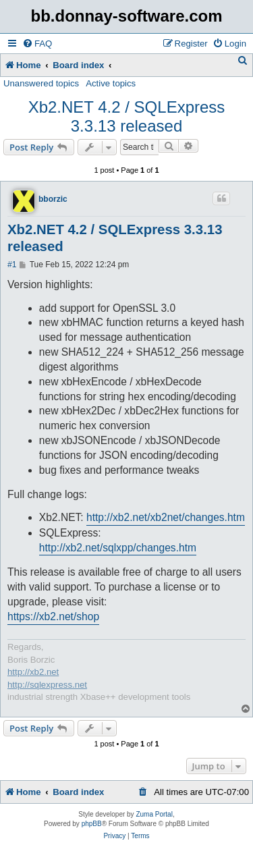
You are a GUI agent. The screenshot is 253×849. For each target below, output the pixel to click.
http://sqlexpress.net (47, 685)
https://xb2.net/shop (53, 616)
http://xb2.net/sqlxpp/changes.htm (117, 547)
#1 (11, 264)
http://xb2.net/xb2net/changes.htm (165, 517)
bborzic (52, 199)
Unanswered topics (41, 83)
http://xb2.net (33, 672)
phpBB (92, 823)
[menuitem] (37, 43)
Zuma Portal (154, 814)
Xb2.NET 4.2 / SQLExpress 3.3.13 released (126, 116)
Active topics (111, 83)
